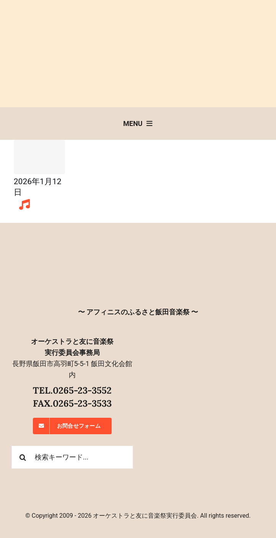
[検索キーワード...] (72, 457)
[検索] (22, 457)
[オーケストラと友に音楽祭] (138, 249)
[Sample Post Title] (39, 157)
